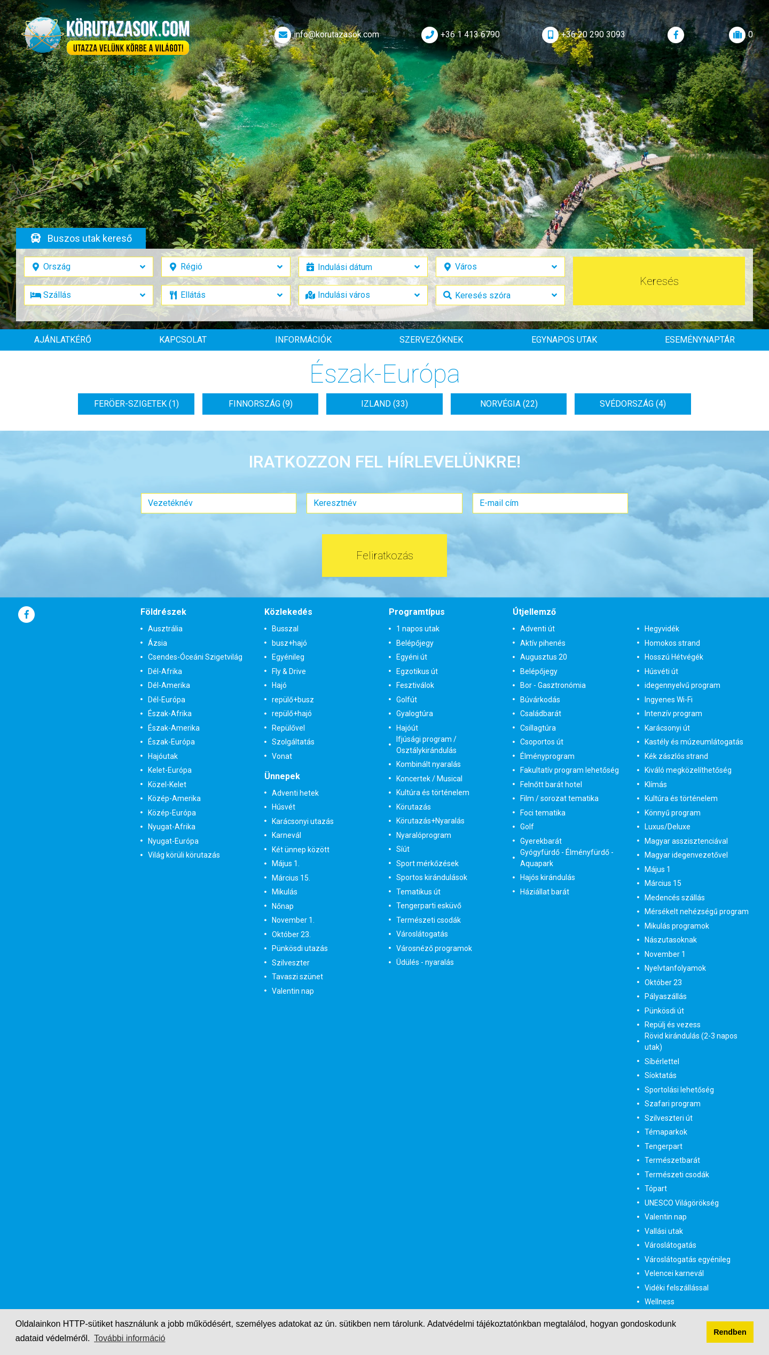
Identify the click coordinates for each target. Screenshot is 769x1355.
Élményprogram (547, 756)
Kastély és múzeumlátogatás (694, 742)
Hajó (279, 685)
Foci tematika (543, 813)
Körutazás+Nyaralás (430, 821)
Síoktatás (661, 1075)
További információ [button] (129, 1338)
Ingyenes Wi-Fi (669, 699)
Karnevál (286, 835)
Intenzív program (673, 713)
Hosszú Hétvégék (674, 657)
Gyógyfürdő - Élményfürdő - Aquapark (567, 858)
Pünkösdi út (664, 1011)
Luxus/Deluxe (667, 826)
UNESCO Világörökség (682, 1203)
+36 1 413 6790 (459, 34)
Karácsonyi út (667, 728)
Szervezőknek (431, 340)
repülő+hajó (292, 713)
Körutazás (413, 807)
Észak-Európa (171, 742)
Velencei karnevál (674, 1273)
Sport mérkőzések (427, 863)
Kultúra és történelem (432, 792)
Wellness (659, 1301)
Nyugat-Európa (173, 841)
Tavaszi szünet (297, 976)
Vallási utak (664, 1231)
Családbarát (540, 713)
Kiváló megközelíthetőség (688, 770)
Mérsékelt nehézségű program (697, 911)
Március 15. (291, 878)
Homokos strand (672, 643)
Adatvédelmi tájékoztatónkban (484, 1323)
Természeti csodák (428, 920)
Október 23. (291, 934)
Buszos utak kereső (90, 238)
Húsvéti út (661, 671)
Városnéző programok (434, 948)
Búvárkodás (540, 699)
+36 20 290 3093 (582, 34)
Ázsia (157, 643)
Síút (403, 849)
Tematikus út (418, 892)
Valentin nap (293, 991)
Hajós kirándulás (547, 877)
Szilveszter (291, 962)
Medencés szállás (675, 897)
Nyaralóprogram (423, 835)
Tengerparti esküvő (428, 905)
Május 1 (658, 869)
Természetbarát (672, 1160)
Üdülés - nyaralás (425, 962)
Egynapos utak (564, 340)
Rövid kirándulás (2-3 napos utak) (691, 1041)
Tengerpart (663, 1146)
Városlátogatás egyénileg (688, 1259)
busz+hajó (289, 643)
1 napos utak (418, 628)
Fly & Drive (289, 671)
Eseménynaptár (700, 340)
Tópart (656, 1188)
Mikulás (284, 892)
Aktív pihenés (543, 643)
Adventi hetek (295, 793)
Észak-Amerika (174, 728)
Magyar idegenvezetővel (686, 855)
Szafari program (673, 1103)
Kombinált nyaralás (428, 764)
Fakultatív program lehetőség (569, 770)
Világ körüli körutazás (184, 855)
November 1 (665, 954)
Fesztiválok (415, 685)
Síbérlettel (662, 1061)
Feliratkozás (384, 555)
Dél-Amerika (169, 685)
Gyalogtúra (414, 713)
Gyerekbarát (541, 841)
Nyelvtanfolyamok (675, 968)
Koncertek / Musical (429, 778)
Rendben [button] (730, 1332)
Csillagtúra (538, 728)
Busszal (285, 628)
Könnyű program (673, 813)
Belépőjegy (415, 643)
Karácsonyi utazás (303, 821)
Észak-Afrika (170, 713)
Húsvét (283, 807)
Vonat (282, 756)
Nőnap (283, 906)
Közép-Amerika (174, 798)
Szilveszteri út (669, 1118)
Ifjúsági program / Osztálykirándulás (426, 745)
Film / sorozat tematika (559, 798)
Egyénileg (288, 657)
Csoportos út (541, 742)
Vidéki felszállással (677, 1287)
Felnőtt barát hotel (551, 784)
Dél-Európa (166, 699)
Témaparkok (666, 1132)
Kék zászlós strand (676, 756)
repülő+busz (293, 699)
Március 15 (663, 883)
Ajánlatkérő (62, 340)
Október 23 (663, 982)
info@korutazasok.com (325, 34)
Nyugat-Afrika (171, 826)
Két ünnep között (300, 849)
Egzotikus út (417, 671)
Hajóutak (163, 756)
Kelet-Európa (170, 770)
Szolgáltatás (293, 742)
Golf (527, 826)
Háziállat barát (544, 892)
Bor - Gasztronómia (553, 685)
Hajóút (407, 728)
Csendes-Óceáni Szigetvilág (195, 657)
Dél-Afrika (165, 671)
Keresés (659, 281)
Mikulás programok (677, 926)
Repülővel (288, 728)
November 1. (293, 920)
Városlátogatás (422, 934)
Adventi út (537, 628)
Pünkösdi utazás (300, 948)
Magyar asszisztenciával (686, 841)
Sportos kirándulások (431, 877)
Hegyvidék (662, 628)
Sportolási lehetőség (679, 1089)
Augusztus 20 (543, 657)
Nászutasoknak (671, 940)
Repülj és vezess (673, 1024)
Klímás (656, 784)
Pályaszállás (666, 996)
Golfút (406, 699)
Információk (303, 340)
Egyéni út (411, 657)
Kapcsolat (183, 340)
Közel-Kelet (167, 784)
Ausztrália (165, 628)
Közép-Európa (172, 813)
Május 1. (286, 863)
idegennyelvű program (682, 685)
